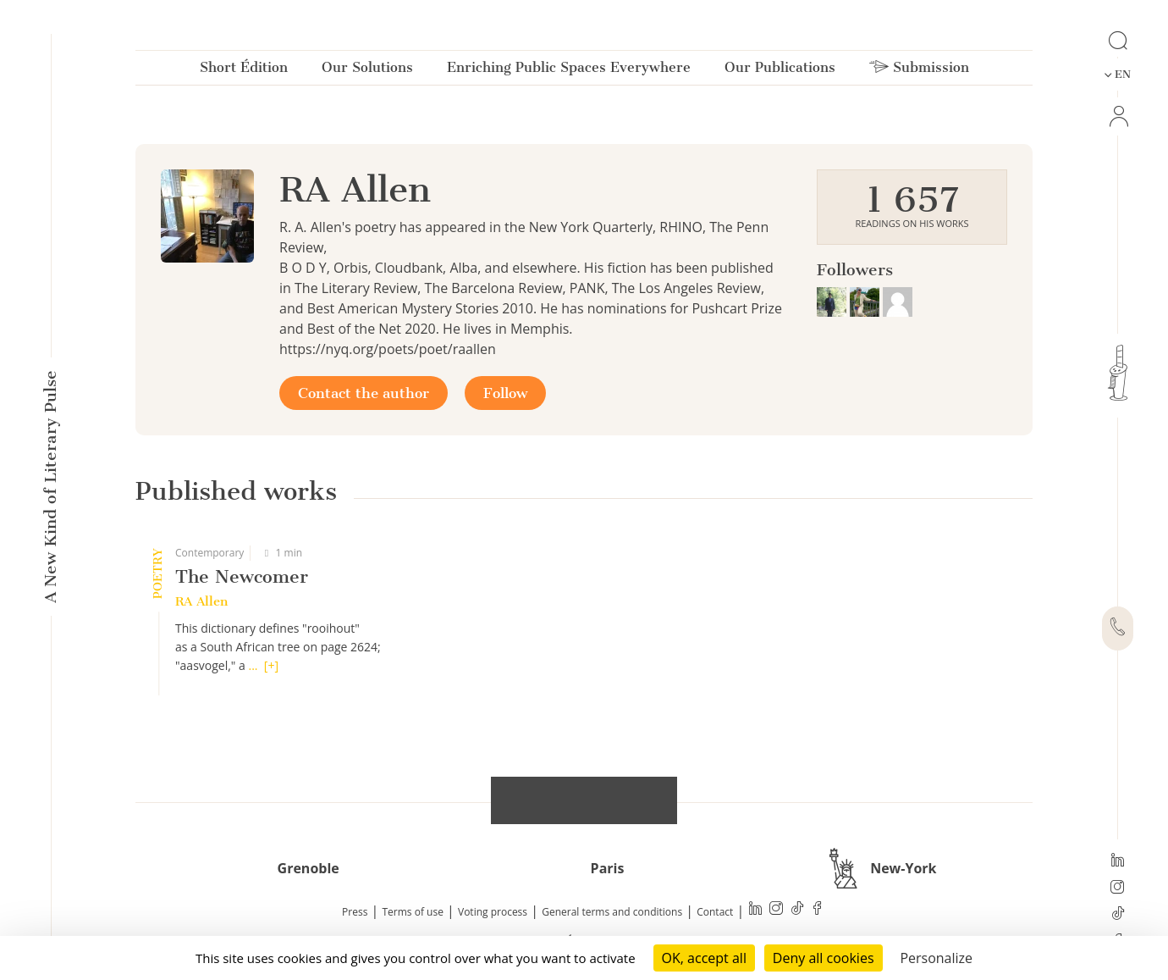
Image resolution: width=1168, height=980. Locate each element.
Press (354, 912)
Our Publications (779, 71)
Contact (715, 912)
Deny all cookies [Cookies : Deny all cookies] (823, 958)
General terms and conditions (612, 912)
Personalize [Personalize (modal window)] (936, 958)
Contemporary (209, 552)
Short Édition (244, 71)
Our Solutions (367, 71)
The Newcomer (241, 576)
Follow (505, 393)
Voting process (492, 912)
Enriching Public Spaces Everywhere (569, 71)
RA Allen (201, 601)
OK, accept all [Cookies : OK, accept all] (704, 958)
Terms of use (413, 912)
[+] (271, 665)
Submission (919, 71)
